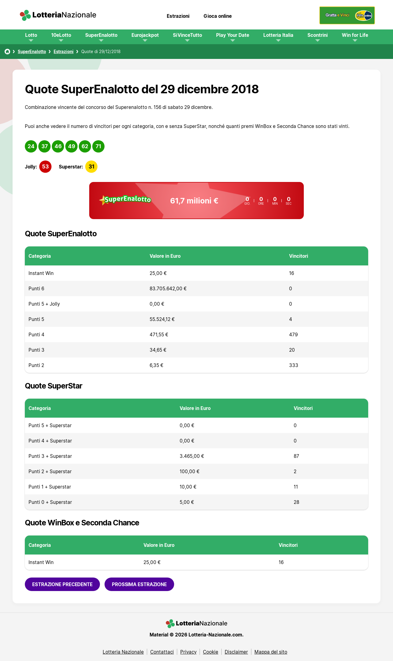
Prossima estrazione (139, 584)
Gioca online (218, 16)
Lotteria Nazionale (123, 652)
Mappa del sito (270, 652)
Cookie (210, 652)
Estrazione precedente (62, 584)
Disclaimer (236, 652)
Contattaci (162, 652)
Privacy (188, 652)
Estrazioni (178, 16)
